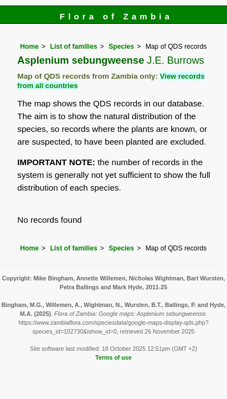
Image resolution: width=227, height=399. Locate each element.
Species (121, 46)
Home (29, 46)
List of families (73, 46)
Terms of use (113, 357)
